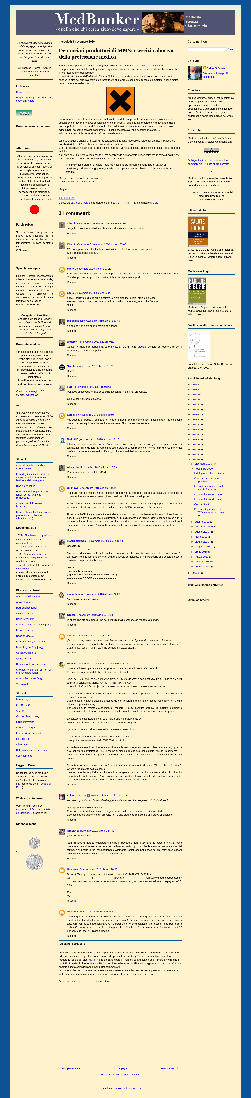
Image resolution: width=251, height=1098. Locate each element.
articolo (142, 346)
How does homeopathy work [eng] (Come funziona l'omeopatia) (32, 494)
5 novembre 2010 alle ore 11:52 (98, 487)
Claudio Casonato (78, 223)
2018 (195, 419)
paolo (70, 268)
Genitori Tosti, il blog (27, 716)
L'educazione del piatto (29, 733)
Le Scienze (22, 738)
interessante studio (27, 579)
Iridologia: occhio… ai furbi (209, 473)
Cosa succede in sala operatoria (206, 480)
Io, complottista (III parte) (208, 494)
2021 (195, 404)
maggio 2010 (203, 546)
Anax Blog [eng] (25, 602)
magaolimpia (75, 594)
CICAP (20, 710)
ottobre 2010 (202, 521)
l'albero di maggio (26, 727)
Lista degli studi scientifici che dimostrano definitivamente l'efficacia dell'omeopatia (33, 477)
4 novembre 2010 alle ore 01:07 (97, 341)
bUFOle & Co (23, 704)
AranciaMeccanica (78, 663)
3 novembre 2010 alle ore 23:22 (93, 268)
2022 (195, 399)
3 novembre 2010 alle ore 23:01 (108, 223)
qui (87, 83)
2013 (195, 444)
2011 (195, 454)
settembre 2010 (204, 526)
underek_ (73, 341)
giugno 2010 (202, 541)
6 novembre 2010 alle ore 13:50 (95, 614)
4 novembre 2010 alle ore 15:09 (98, 467)
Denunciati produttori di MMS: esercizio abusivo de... (209, 512)
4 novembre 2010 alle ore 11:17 (101, 439)
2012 (195, 449)
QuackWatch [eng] (26, 652)
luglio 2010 (201, 536)
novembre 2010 (204, 468)
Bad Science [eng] (26, 607)
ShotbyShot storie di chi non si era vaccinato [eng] (33, 671)
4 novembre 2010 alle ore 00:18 (102, 320)
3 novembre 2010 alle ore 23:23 (93, 292)
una (136, 65)
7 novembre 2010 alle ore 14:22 (94, 635)
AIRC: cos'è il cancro (28, 596)
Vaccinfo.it (22, 683)
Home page (120, 1068)
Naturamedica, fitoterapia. (31, 641)
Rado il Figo (74, 439)
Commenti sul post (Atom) (126, 1088)
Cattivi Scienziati (25, 613)
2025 (195, 384)
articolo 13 (32, 394)
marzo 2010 (202, 556)
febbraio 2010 (203, 561)
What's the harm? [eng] (29, 678)
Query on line (23, 658)
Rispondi (72, 233)
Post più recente (71, 1068)
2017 (195, 424)
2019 (195, 414)
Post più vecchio (170, 1068)
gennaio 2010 (203, 566)
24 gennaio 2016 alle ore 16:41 (97, 911)
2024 (195, 389)
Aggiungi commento (72, 943)
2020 (195, 409)
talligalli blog (75, 320)
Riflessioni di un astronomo (31, 750)
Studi (27, 546)
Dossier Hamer (24, 630)
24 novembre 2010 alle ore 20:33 (98, 869)
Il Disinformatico (25, 721)
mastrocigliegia (76, 540)
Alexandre (73, 467)
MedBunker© (195, 138)
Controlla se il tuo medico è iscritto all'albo (31, 467)
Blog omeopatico (25, 485)
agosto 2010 (202, 531)
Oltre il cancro (24, 744)
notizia (142, 65)
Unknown (73, 487)
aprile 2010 (201, 551)
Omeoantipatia (202, 504)
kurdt (70, 386)
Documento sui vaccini (34, 554)
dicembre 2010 (204, 463)
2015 (195, 434)
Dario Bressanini (25, 618)
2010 (195, 459)
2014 (195, 439)
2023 (195, 394)
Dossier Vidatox (25, 635)
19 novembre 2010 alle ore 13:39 (95, 830)
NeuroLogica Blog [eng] (29, 647)
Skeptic (71, 366)
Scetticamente (24, 755)
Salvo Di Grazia (76, 795)
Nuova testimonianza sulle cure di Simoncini (209, 488)
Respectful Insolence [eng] (31, 664)
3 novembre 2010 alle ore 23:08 (108, 244)
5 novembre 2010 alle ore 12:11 (105, 540)
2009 (195, 572)
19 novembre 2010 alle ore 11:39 (109, 795)
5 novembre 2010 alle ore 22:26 (102, 594)
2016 (195, 429)
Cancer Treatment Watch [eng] (33, 624)
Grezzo (71, 614)
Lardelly (72, 414)
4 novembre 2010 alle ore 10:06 (96, 414)
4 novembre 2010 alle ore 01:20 (95, 366)
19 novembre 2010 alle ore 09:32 (109, 663)
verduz (71, 635)
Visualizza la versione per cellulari (120, 1074)
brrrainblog (22, 699)
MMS (155, 202)
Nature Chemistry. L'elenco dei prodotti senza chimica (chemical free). (33, 515)
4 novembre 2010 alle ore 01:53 (92, 386)
